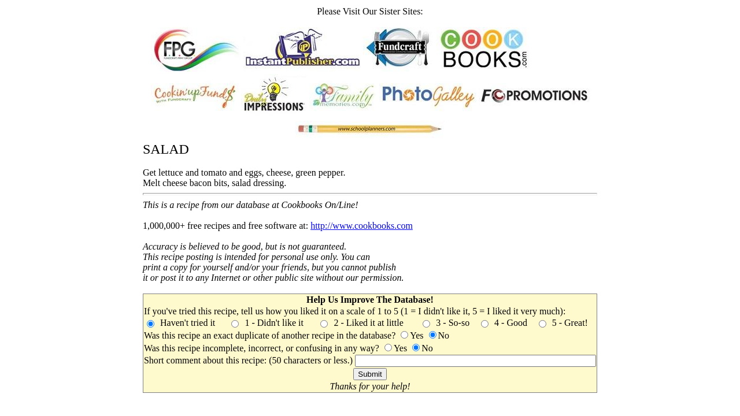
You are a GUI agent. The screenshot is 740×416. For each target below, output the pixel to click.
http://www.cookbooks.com (361, 226)
